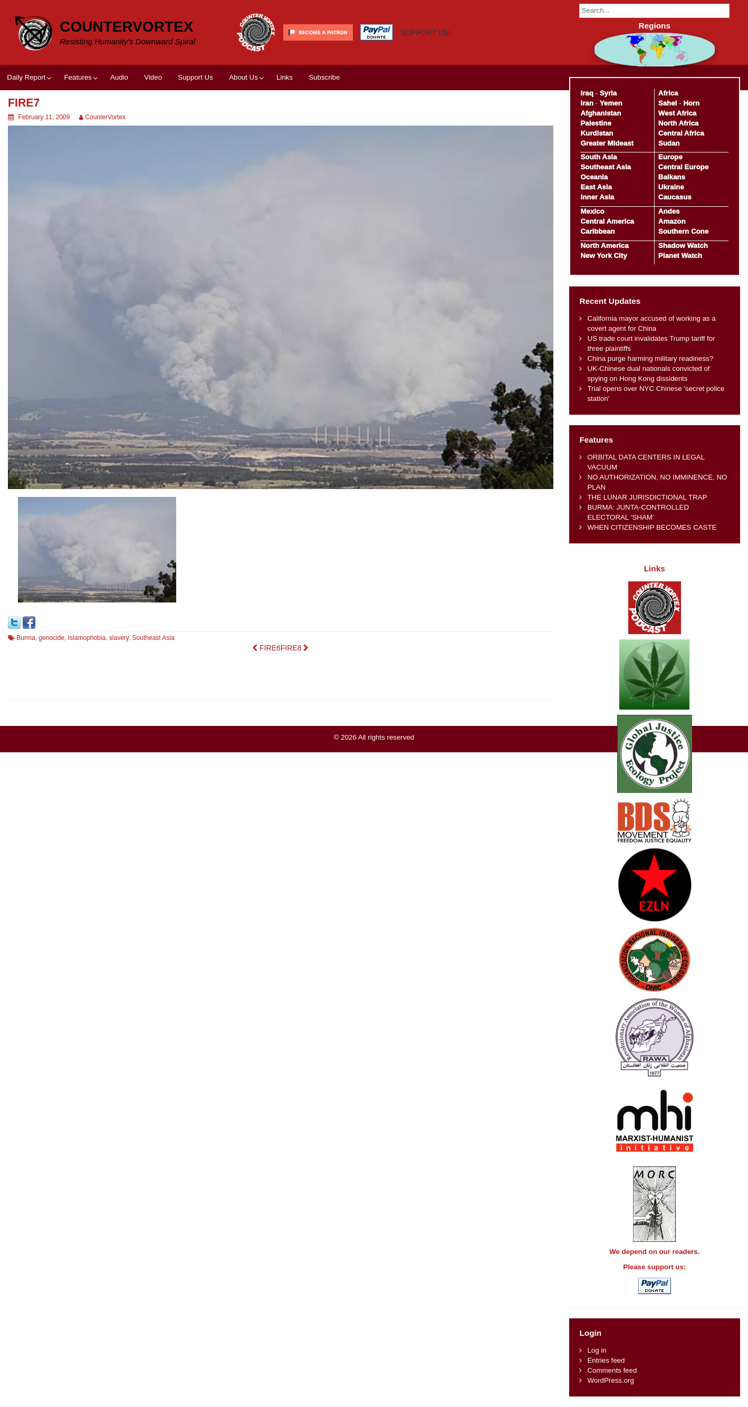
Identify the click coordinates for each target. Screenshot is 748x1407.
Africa (668, 93)
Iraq (586, 93)
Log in (596, 1350)
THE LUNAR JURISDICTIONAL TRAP (647, 497)
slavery (119, 638)
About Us (243, 77)
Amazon (672, 221)
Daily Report (26, 77)
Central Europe (683, 167)
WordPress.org (610, 1380)
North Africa (678, 123)
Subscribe (324, 77)
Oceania (594, 177)
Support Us (195, 77)
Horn (691, 103)
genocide (51, 638)
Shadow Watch (683, 246)
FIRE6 (266, 648)
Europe (670, 157)
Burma (25, 638)
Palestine (595, 123)
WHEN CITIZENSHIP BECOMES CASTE (651, 527)
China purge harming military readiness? (650, 358)
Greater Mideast (607, 143)
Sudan (669, 143)
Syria (608, 93)
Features (77, 77)
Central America (607, 221)
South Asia (598, 157)
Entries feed (606, 1360)
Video (153, 77)
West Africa (677, 113)
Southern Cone (683, 231)
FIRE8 (295, 648)
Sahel (667, 103)
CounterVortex (126, 26)
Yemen (611, 103)
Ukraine (671, 187)
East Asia (595, 187)
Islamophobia (87, 638)
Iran (586, 103)
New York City (603, 256)
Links (284, 77)
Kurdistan (596, 133)
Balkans (671, 177)
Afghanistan (600, 113)
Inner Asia (597, 197)
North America (604, 246)
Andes (669, 211)
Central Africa (681, 133)
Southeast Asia (153, 638)
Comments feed (612, 1370)
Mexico (592, 211)
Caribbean (597, 231)
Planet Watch (680, 256)
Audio (119, 77)
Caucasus (675, 197)
